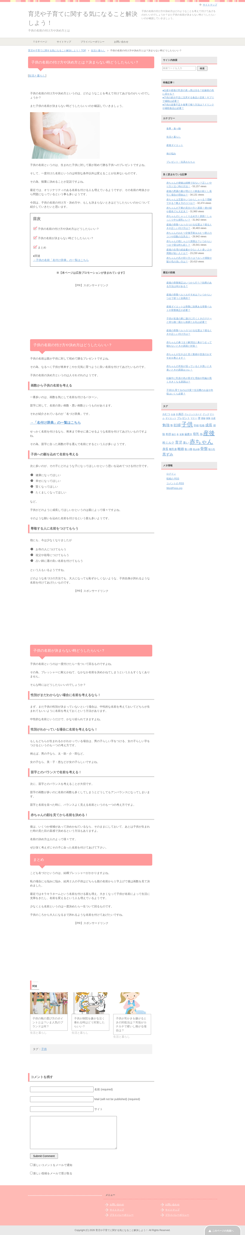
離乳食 (173, 449)
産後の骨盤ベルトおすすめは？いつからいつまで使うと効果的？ (189, 296)
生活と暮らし (37, 75)
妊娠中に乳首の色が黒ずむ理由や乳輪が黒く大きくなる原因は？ (189, 380)
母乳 (196, 434)
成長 (208, 425)
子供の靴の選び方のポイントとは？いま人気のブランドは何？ (47, 1022)
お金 (173, 414)
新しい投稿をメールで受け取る (52, 1173)
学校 (196, 425)
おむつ (166, 414)
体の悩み (171, 153)
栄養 (182, 434)
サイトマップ (64, 41)
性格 (202, 425)
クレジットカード (193, 414)
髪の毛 (211, 449)
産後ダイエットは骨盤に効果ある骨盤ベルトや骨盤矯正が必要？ (189, 308)
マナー (193, 418)
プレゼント (183, 418)
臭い (186, 442)
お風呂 (180, 414)
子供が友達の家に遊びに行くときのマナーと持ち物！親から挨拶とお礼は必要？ (189, 320)
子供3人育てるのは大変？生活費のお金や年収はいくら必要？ (189, 392)
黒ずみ (167, 454)
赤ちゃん (201, 441)
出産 (213, 418)
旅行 (174, 434)
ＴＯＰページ (40, 41)
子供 (44, 1049)
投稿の (172, 478)
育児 (178, 442)
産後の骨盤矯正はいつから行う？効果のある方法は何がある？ (189, 284)
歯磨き (188, 434)
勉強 (166, 425)
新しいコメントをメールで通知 (52, 1165)
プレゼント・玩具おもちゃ (180, 162)
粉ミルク (168, 442)
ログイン (171, 473)
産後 (209, 433)
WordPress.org (174, 488)
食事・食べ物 (173, 128)
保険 (208, 418)
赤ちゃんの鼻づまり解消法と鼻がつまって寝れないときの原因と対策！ (189, 344)
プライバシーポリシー (92, 41)
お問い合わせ (121, 41)
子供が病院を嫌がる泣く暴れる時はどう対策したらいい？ (89, 1022)
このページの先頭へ (223, 1230)
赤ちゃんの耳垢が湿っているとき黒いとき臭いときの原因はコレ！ (189, 368)
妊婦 (177, 425)
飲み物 (196, 449)
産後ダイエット (174, 145)
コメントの (175, 483)
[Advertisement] (91, 312)
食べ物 (188, 449)
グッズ (206, 414)
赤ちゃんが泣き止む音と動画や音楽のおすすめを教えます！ (189, 356)
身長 (165, 449)
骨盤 (204, 449)
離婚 (181, 449)
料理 (168, 434)
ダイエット (170, 418)
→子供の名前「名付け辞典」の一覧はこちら (61, 260)
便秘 (203, 418)
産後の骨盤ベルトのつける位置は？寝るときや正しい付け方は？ (189, 332)
